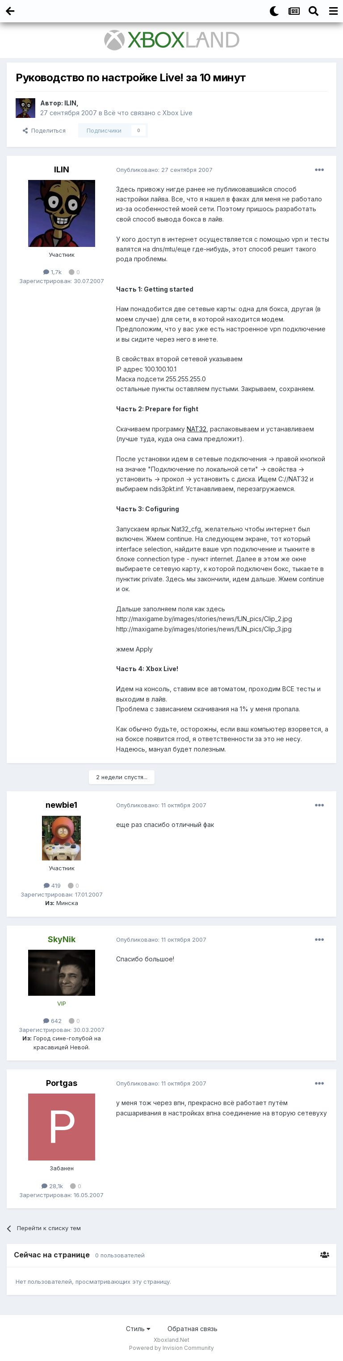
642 (52, 1020)
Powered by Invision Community (171, 1347)
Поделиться (44, 130)
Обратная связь (192, 1328)
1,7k (52, 272)
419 (52, 885)
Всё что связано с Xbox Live (148, 113)
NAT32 (196, 429)
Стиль (138, 1328)
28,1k (52, 1186)
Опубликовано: (164, 169)
